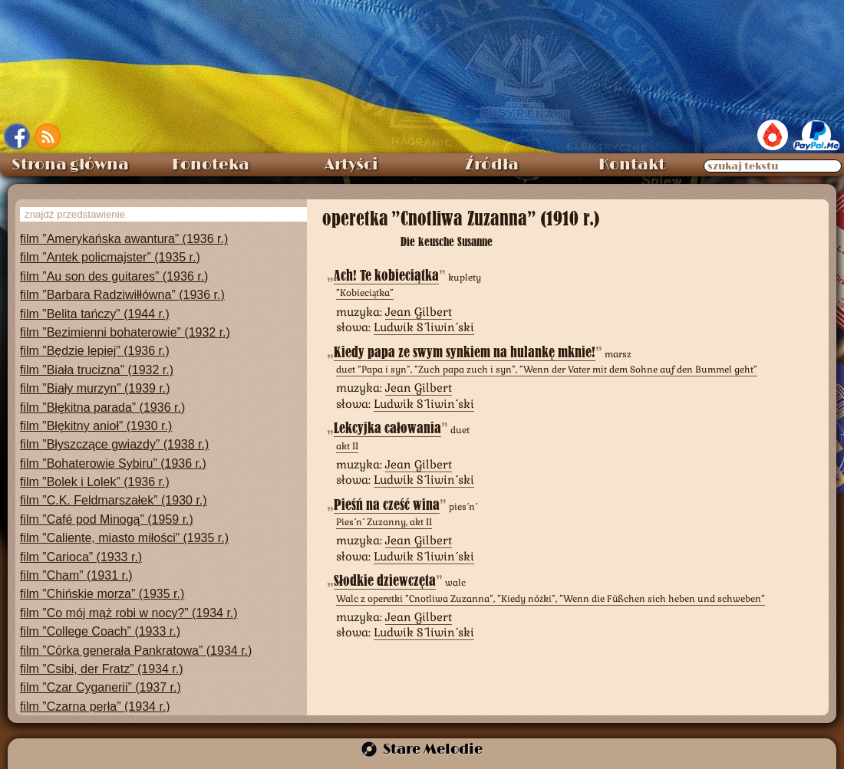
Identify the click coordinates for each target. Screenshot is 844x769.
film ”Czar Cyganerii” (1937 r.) (100, 687)
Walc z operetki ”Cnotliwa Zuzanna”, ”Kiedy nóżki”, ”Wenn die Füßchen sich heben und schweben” (550, 599)
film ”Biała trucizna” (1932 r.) (96, 369)
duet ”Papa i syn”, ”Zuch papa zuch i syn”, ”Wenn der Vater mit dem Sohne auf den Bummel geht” (546, 369)
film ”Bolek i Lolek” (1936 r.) (95, 481)
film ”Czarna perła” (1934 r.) (95, 706)
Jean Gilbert (418, 311)
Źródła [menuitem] (492, 165)
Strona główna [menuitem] (70, 165)
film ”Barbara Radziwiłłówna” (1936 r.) (122, 294)
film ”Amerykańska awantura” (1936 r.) (124, 238)
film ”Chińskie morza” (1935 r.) (102, 593)
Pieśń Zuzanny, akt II (384, 522)
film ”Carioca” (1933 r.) (81, 557)
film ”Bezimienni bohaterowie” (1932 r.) (125, 332)
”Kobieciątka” (365, 293)
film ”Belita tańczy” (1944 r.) (95, 313)
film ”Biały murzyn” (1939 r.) (95, 388)
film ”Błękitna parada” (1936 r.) (102, 407)
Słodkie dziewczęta (385, 581)
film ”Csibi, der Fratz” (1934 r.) (101, 668)
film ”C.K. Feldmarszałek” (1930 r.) (113, 500)
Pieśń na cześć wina (387, 505)
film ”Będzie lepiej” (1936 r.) (95, 350)
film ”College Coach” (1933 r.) (100, 631)
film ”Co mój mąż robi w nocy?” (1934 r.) (129, 612)
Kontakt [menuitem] (631, 165)
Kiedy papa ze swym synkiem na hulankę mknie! (464, 352)
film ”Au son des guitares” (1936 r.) (114, 276)
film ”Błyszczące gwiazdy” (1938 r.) (114, 444)
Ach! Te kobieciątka (386, 276)
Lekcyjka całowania (387, 428)
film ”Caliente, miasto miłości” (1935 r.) (124, 537)
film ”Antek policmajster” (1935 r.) (110, 257)
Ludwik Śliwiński (424, 327)
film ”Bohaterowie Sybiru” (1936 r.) (113, 463)
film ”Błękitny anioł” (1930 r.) (96, 425)
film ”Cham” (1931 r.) (76, 575)
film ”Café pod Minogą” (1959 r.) (106, 519)
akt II (347, 446)
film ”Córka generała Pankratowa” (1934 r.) (136, 650)
